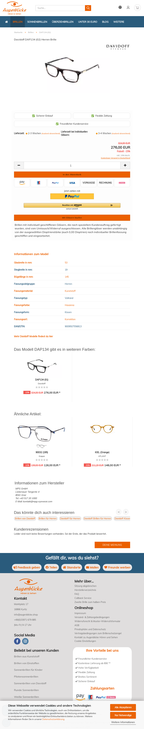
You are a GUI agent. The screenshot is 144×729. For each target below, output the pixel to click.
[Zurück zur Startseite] (6, 21)
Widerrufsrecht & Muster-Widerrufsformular (97, 621)
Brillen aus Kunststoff (26, 656)
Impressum (80, 613)
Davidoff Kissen (123, 518)
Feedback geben (27, 567)
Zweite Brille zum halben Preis (90, 602)
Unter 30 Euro (87, 21)
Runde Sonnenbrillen (26, 690)
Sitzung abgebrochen (85, 586)
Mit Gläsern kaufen (72, 217)
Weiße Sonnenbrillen (26, 696)
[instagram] (25, 641)
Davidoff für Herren (70, 518)
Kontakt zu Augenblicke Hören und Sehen (96, 637)
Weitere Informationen (123, 722)
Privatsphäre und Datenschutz (90, 629)
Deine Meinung (112, 544)
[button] (72, 206)
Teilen (51, 567)
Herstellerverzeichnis (85, 590)
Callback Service (82, 598)
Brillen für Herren (48, 518)
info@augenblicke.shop (26, 614)
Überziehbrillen (62, 21)
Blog (105, 21)
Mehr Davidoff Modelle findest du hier (33, 336)
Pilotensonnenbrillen (26, 676)
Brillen (17, 21)
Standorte (71, 567)
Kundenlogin (128, 7)
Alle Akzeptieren (123, 707)
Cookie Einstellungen (85, 641)
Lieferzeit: (19, 133)
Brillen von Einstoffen (26, 663)
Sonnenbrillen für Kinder (28, 669)
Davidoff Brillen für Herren (97, 518)
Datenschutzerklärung (53, 719)
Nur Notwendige (123, 715)
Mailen (92, 567)
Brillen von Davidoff (25, 518)
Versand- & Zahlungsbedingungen (91, 617)
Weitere (118, 21)
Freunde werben (117, 567)
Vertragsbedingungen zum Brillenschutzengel (97, 633)
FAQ (76, 594)
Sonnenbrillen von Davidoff (30, 683)
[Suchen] (88, 8)
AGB (76, 625)
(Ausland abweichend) (51, 133)
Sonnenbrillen (37, 21)
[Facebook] (17, 641)
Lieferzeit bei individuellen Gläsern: (74, 133)
